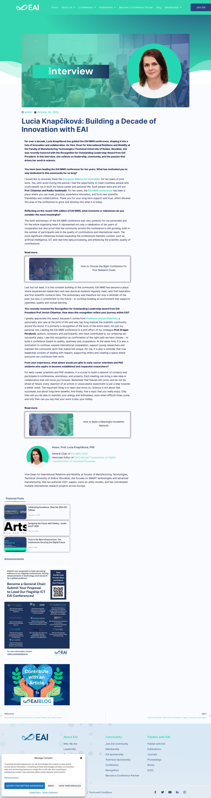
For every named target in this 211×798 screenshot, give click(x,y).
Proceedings (154, 759)
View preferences (70, 785)
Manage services (11, 777)
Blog (158, 7)
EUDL (150, 770)
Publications (107, 7)
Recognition (112, 770)
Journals (152, 754)
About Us (68, 7)
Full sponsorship (114, 754)
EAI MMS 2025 (79, 453)
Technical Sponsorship (118, 759)
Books (150, 764)
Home (54, 7)
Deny (51, 785)
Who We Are (70, 743)
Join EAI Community (117, 743)
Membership (173, 7)
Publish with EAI (156, 743)
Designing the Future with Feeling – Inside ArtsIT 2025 (47, 524)
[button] (81, 758)
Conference (112, 764)
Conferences (87, 7)
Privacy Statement (50, 792)
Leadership (70, 749)
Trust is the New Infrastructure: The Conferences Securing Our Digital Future (46, 541)
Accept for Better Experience (24, 785)
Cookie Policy (35, 792)
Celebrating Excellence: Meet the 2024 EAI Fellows (47, 508)
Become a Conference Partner (136, 7)
